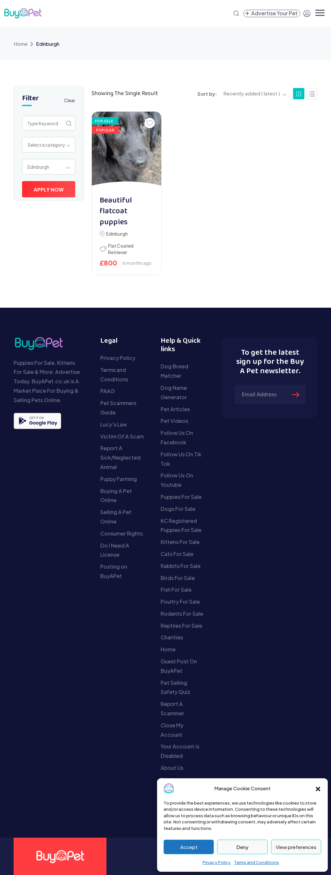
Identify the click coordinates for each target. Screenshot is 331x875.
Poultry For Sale (180, 601)
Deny (242, 847)
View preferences (296, 847)
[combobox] (48, 145)
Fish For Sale (176, 589)
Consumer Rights (121, 533)
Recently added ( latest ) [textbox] (251, 93)
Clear (69, 100)
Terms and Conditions (256, 862)
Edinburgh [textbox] (38, 167)
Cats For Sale (177, 553)
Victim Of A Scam (122, 436)
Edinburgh (117, 234)
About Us (172, 767)
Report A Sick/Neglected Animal (120, 457)
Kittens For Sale (180, 541)
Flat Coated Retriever (120, 249)
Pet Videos (174, 420)
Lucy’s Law (113, 424)
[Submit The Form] (296, 394)
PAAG (107, 391)
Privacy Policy (216, 862)
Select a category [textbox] (46, 145)
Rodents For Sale (182, 613)
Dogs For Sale (178, 508)
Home (21, 44)
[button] (318, 788)
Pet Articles (175, 409)
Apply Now (49, 189)
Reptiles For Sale (181, 625)
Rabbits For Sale (181, 565)
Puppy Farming (118, 478)
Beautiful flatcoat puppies (116, 211)
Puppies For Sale (181, 496)
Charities (172, 637)
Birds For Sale (178, 577)
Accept (189, 847)
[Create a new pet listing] (271, 13)
